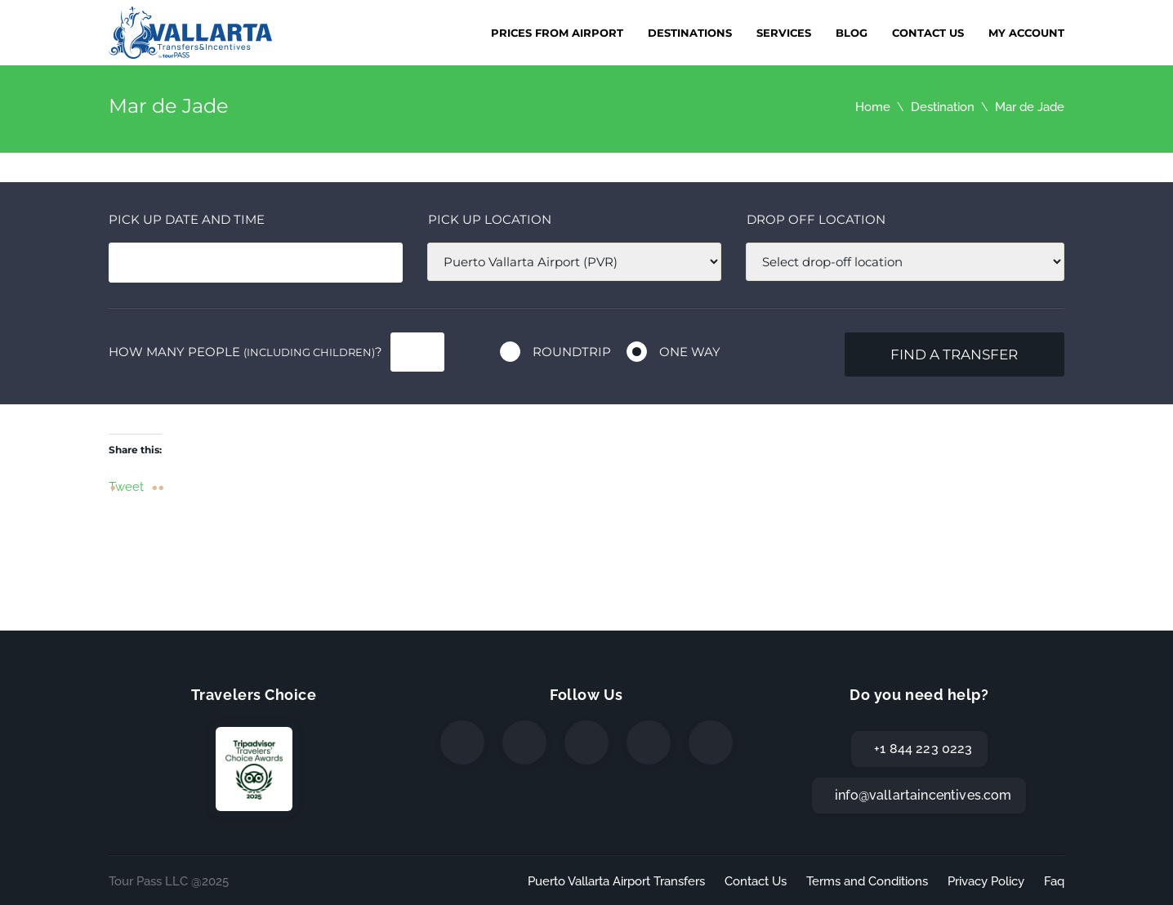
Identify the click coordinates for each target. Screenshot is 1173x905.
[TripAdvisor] (711, 742)
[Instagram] (586, 742)
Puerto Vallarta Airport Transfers (616, 881)
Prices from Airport (557, 32)
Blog (851, 32)
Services (783, 32)
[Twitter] (524, 742)
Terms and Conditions (867, 881)
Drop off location (816, 219)
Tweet (126, 486)
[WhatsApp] (649, 742)
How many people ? (245, 351)
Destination (943, 107)
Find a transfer (954, 354)
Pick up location (489, 219)
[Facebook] (462, 742)
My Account (1026, 32)
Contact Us (928, 32)
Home (872, 107)
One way (689, 351)
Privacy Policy (986, 881)
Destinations (690, 32)
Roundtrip (572, 351)
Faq (1054, 881)
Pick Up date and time (187, 219)
